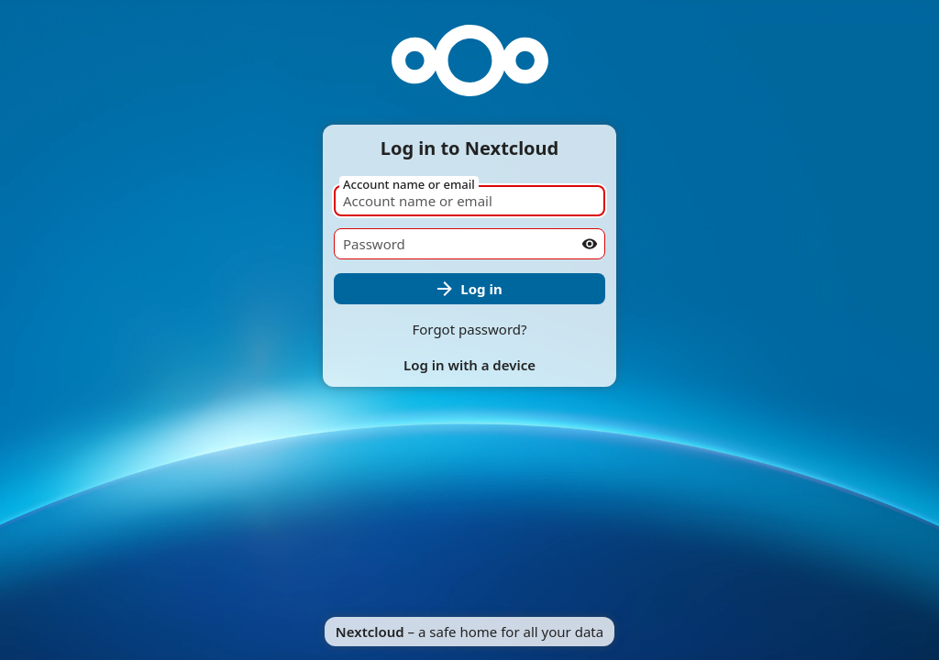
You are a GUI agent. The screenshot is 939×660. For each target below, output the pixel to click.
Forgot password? (469, 329)
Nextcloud (370, 631)
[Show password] (589, 244)
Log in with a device (469, 365)
